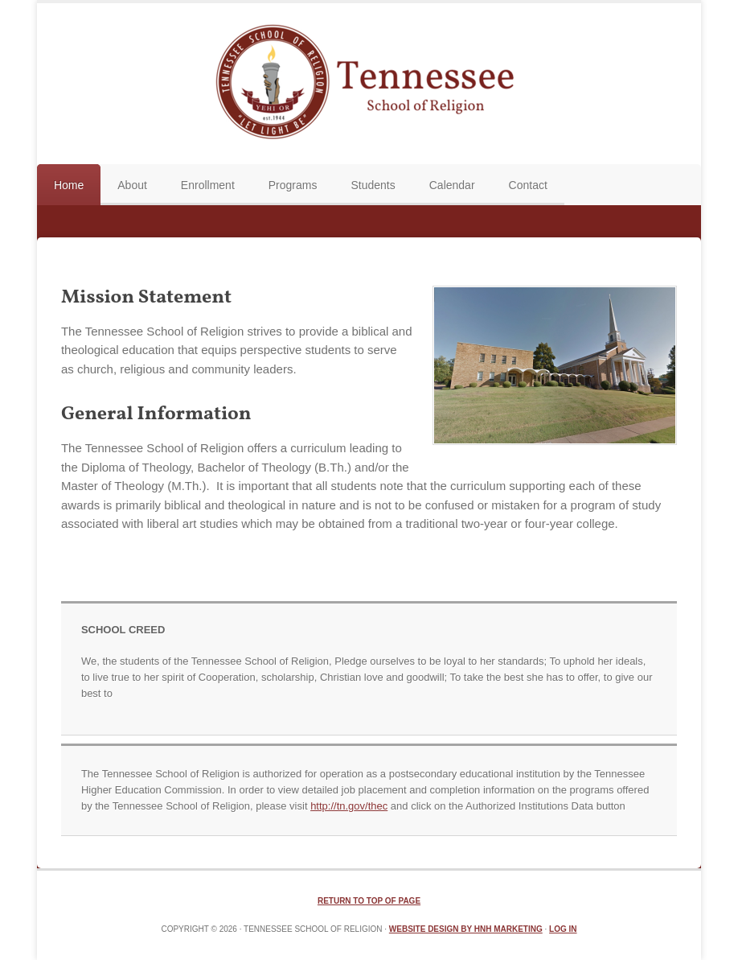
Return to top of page (369, 900)
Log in (562, 929)
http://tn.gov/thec (348, 806)
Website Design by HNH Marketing (466, 929)
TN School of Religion (369, 83)
